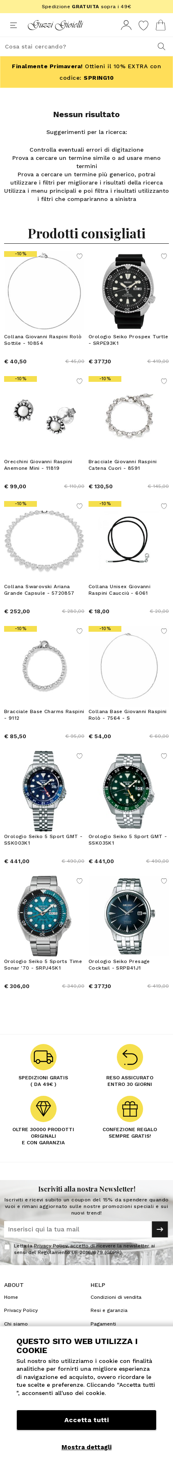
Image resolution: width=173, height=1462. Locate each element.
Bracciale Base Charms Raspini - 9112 (44, 715)
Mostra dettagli (86, 1447)
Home (11, 1297)
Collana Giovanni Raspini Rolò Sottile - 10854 (43, 340)
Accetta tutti (86, 1420)
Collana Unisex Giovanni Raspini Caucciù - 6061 (119, 590)
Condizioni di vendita (116, 1297)
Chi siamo (16, 1324)
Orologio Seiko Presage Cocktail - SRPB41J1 (119, 964)
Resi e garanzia (109, 1310)
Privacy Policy (50, 1246)
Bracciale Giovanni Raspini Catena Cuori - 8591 (123, 465)
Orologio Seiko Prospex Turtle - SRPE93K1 (128, 340)
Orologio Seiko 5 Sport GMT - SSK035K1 (128, 840)
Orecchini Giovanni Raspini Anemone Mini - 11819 (38, 465)
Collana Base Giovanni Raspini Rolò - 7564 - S (128, 715)
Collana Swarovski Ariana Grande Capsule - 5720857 (39, 590)
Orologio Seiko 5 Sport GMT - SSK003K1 (43, 840)
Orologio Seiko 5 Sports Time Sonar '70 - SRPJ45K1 (43, 964)
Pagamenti (103, 1324)
